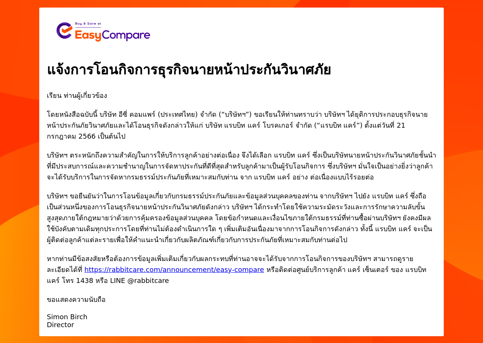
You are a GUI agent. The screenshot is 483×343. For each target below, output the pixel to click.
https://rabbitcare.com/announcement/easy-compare (174, 269)
